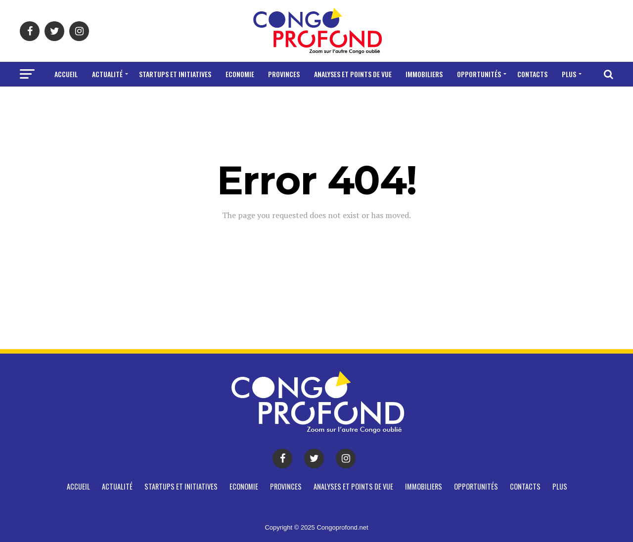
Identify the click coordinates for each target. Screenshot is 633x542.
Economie (240, 74)
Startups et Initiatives (175, 74)
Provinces (284, 74)
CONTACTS (532, 74)
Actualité (107, 74)
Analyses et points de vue (353, 74)
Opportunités (479, 74)
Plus (569, 74)
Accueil (66, 74)
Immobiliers (424, 74)
